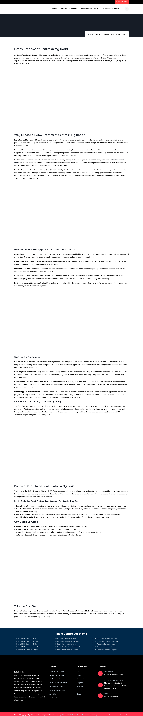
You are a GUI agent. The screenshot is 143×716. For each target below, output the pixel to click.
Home (90, 33)
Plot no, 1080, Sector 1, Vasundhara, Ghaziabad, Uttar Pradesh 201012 (116, 685)
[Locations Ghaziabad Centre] (100, 684)
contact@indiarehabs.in (113, 673)
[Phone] (100, 694)
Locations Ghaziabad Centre (113, 679)
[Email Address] (100, 672)
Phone (106, 693)
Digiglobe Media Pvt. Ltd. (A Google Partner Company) (78, 714)
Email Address (108, 670)
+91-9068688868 (111, 695)
